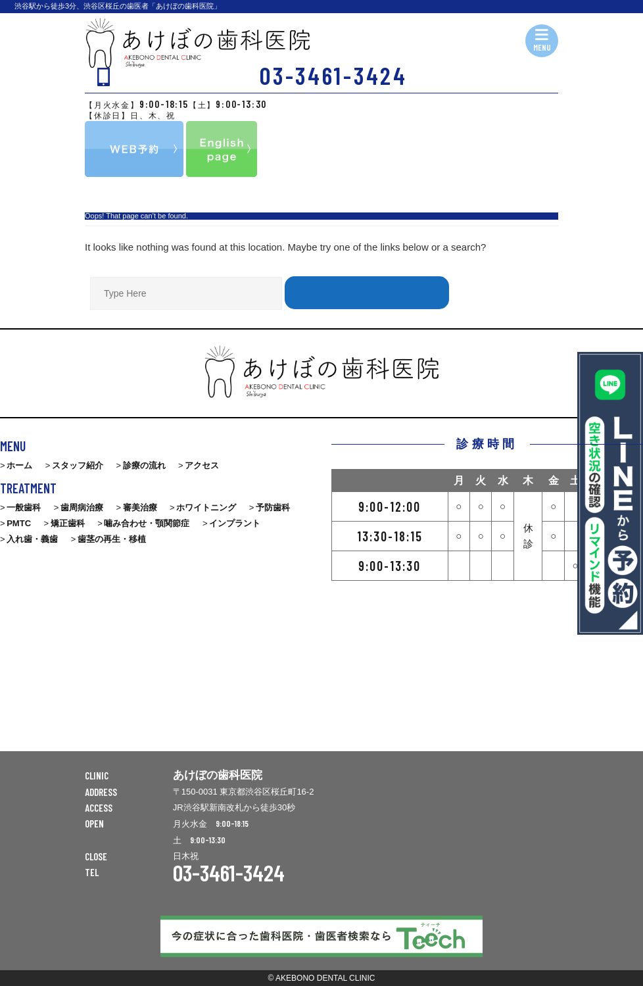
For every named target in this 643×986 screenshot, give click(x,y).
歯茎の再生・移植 (112, 539)
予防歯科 (273, 507)
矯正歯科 (68, 523)
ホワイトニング (206, 507)
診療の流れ (144, 465)
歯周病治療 (81, 507)
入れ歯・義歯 (32, 539)
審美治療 (140, 507)
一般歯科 (24, 507)
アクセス (202, 465)
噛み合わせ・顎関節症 (146, 523)
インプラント (234, 523)
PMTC (19, 523)
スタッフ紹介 (77, 465)
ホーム (19, 465)
